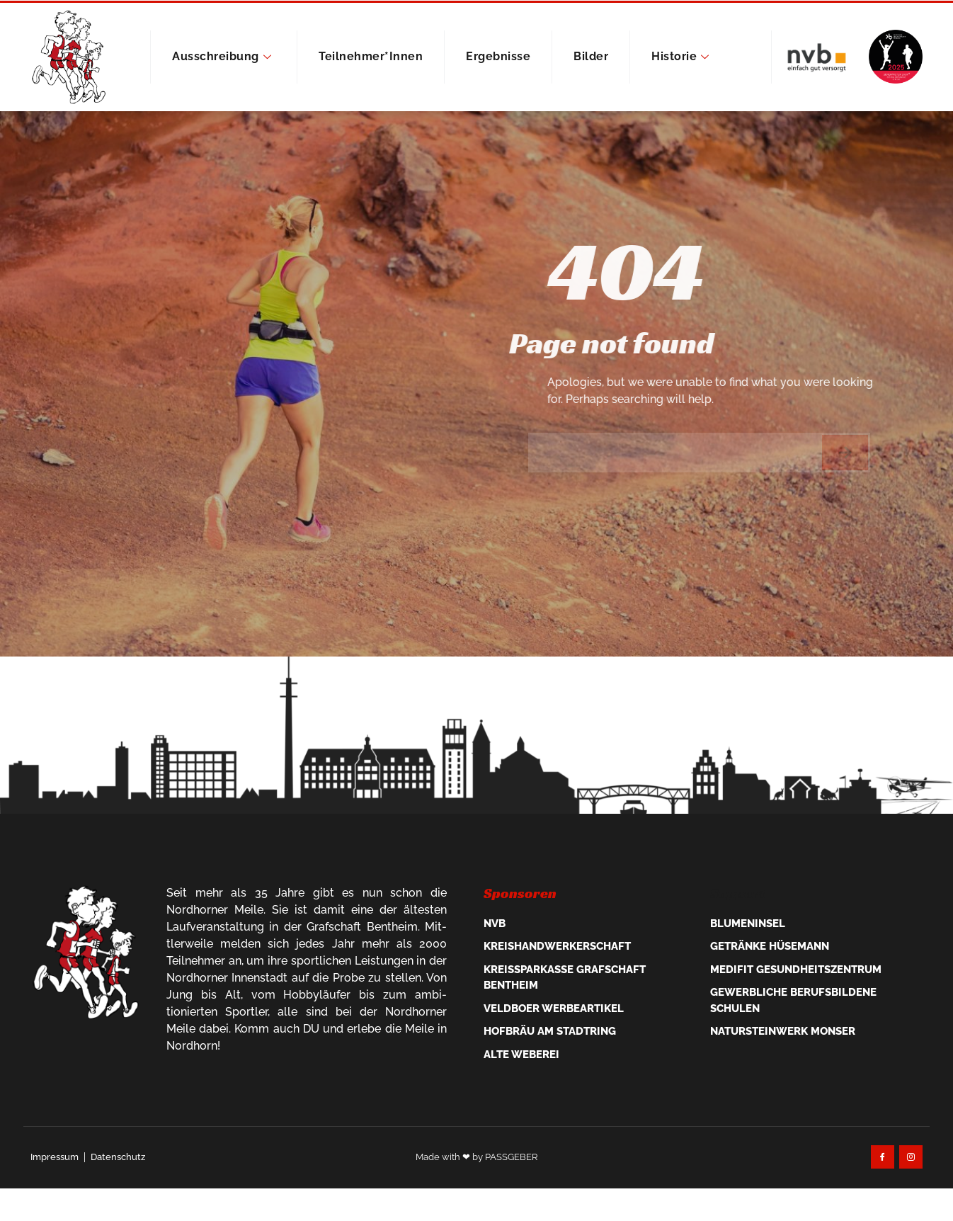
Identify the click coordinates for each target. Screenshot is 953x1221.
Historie (680, 56)
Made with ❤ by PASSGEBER (476, 1211)
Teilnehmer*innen (371, 56)
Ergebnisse (498, 56)
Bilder (590, 56)
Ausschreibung (221, 56)
